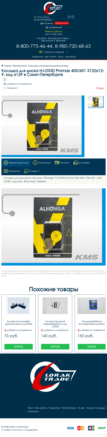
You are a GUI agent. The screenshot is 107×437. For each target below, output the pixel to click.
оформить (61, 23)
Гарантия (37, 56)
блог (61, 56)
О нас (81, 407)
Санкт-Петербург (43, 19)
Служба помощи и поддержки (19, 429)
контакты (70, 56)
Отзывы (100, 88)
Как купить (50, 56)
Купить (18, 346)
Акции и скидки (96, 407)
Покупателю (69, 407)
